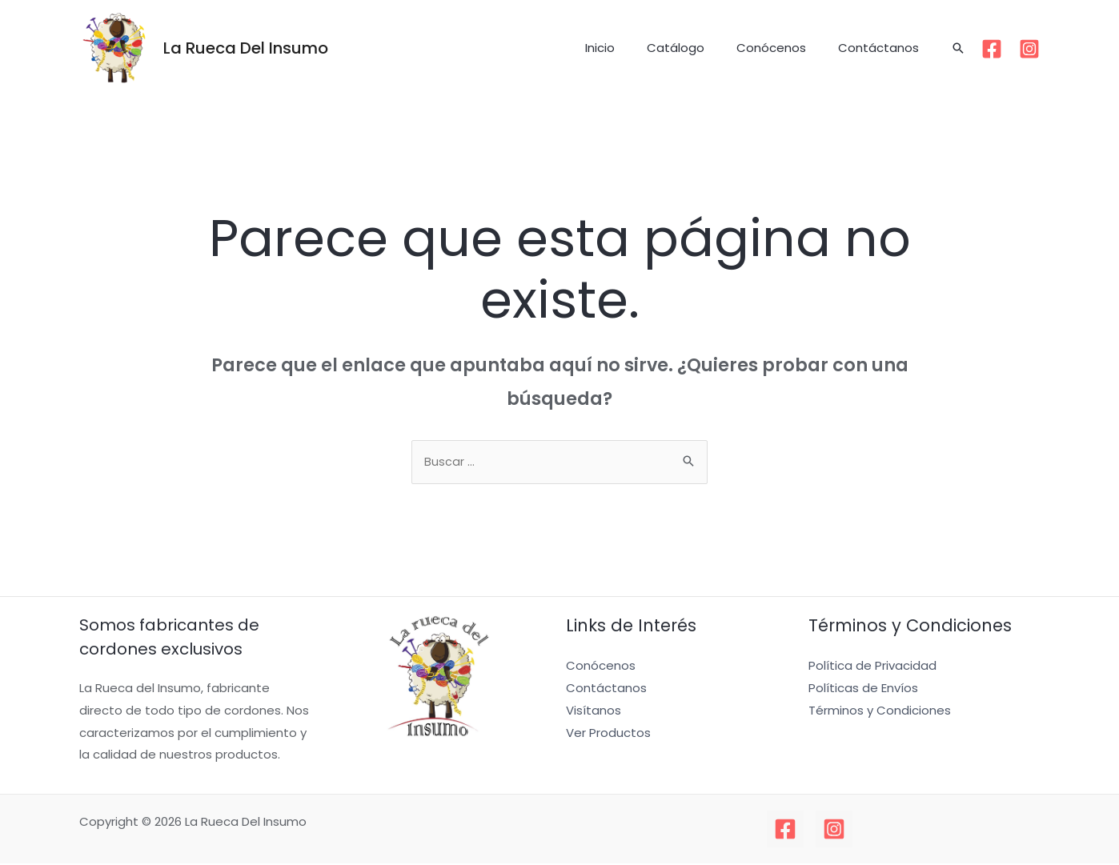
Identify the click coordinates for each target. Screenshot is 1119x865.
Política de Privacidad (872, 667)
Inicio (628, 47)
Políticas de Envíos (863, 689)
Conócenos (783, 47)
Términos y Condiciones (879, 711)
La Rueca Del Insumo (245, 48)
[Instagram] (1029, 48)
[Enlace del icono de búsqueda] (958, 48)
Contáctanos (882, 47)
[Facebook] (991, 48)
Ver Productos (608, 734)
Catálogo (695, 47)
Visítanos (593, 711)
